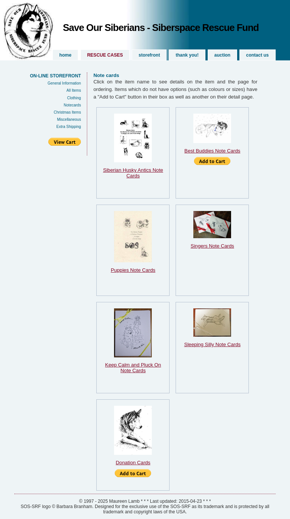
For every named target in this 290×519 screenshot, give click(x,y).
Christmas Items (67, 112)
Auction (222, 55)
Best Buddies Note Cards (212, 151)
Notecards (72, 105)
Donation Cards (133, 462)
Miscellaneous (69, 119)
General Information (64, 83)
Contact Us (257, 55)
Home (65, 55)
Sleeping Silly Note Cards (212, 344)
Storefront (149, 55)
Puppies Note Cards (133, 270)
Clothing (74, 98)
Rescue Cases (105, 55)
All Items (73, 90)
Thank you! (187, 55)
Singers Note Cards (212, 246)
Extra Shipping (68, 127)
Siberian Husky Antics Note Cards (133, 173)
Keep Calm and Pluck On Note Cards (133, 367)
